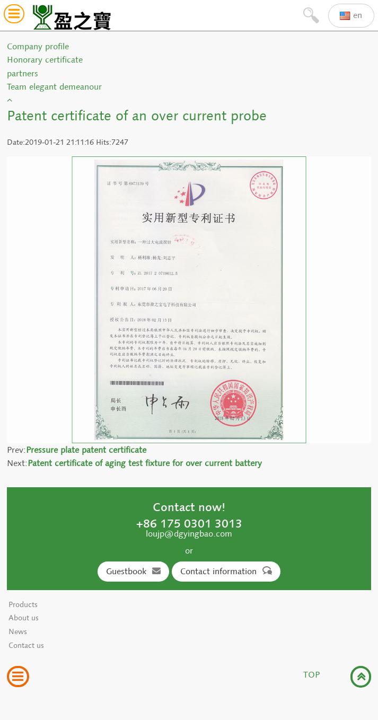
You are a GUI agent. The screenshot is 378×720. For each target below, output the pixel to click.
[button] (14, 15)
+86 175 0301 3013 (189, 523)
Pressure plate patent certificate (86, 450)
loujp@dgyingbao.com (189, 534)
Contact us (26, 645)
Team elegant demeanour (54, 87)
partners (22, 73)
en (351, 15)
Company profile (38, 46)
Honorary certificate (45, 60)
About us (23, 617)
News (17, 631)
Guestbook (133, 571)
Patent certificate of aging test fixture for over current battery (145, 463)
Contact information (226, 571)
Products (23, 604)
